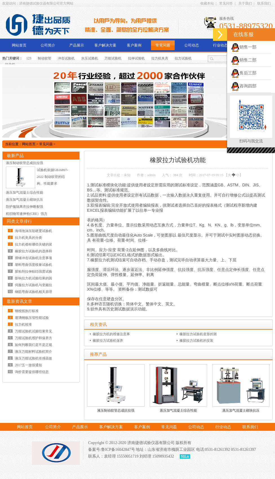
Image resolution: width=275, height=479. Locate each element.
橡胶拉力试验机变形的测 (198, 334)
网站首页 (19, 45)
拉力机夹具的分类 (28, 238)
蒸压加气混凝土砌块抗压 (241, 410)
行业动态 (220, 45)
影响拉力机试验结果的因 (33, 278)
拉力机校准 (23, 324)
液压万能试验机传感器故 (33, 358)
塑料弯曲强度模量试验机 (33, 265)
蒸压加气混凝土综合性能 (178, 410)
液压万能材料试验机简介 (33, 352)
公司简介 (48, 45)
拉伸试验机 (136, 58)
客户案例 (134, 45)
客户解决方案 (105, 45)
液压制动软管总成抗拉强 (115, 410)
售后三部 (243, 73)
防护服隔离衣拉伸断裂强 (24, 207)
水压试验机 (89, 58)
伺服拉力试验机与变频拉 (33, 285)
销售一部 (243, 47)
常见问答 (226, 3)
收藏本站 (207, 3)
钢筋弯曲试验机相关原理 (33, 292)
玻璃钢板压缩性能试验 (32, 318)
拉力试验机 (183, 58)
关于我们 (245, 3)
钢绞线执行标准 (27, 311)
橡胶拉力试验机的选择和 (33, 251)
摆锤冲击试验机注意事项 (33, 258)
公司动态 (191, 45)
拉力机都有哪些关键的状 (33, 244)
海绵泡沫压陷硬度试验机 (33, 231)
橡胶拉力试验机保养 (108, 341)
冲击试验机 (66, 58)
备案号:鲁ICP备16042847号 (111, 449)
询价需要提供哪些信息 (32, 372)
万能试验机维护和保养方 (33, 338)
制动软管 (44, 58)
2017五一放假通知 (28, 365)
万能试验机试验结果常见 (33, 331)
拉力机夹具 (159, 58)
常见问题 (163, 45)
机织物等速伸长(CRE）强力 (26, 214)
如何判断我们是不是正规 (33, 345)
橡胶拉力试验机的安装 (196, 341)
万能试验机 (113, 58)
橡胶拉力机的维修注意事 (111, 334)
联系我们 (264, 3)
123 (28, 58)
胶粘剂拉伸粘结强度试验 (33, 271)
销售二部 (243, 60)
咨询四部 (243, 86)
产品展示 (76, 45)
